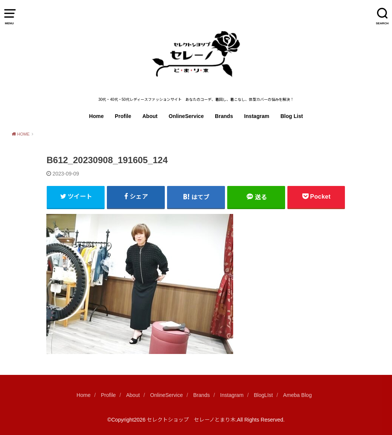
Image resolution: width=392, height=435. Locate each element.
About (150, 116)
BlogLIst (263, 395)
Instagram (256, 116)
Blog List (291, 116)
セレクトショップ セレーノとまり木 (191, 420)
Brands (224, 116)
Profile (123, 116)
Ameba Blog (297, 395)
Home (96, 116)
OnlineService (186, 116)
